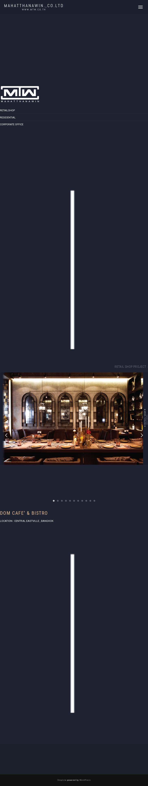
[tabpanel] (74, 435)
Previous (6, 435)
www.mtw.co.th (34, 9)
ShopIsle (62, 780)
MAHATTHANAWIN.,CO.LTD (34, 5)
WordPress (85, 780)
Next (142, 435)
